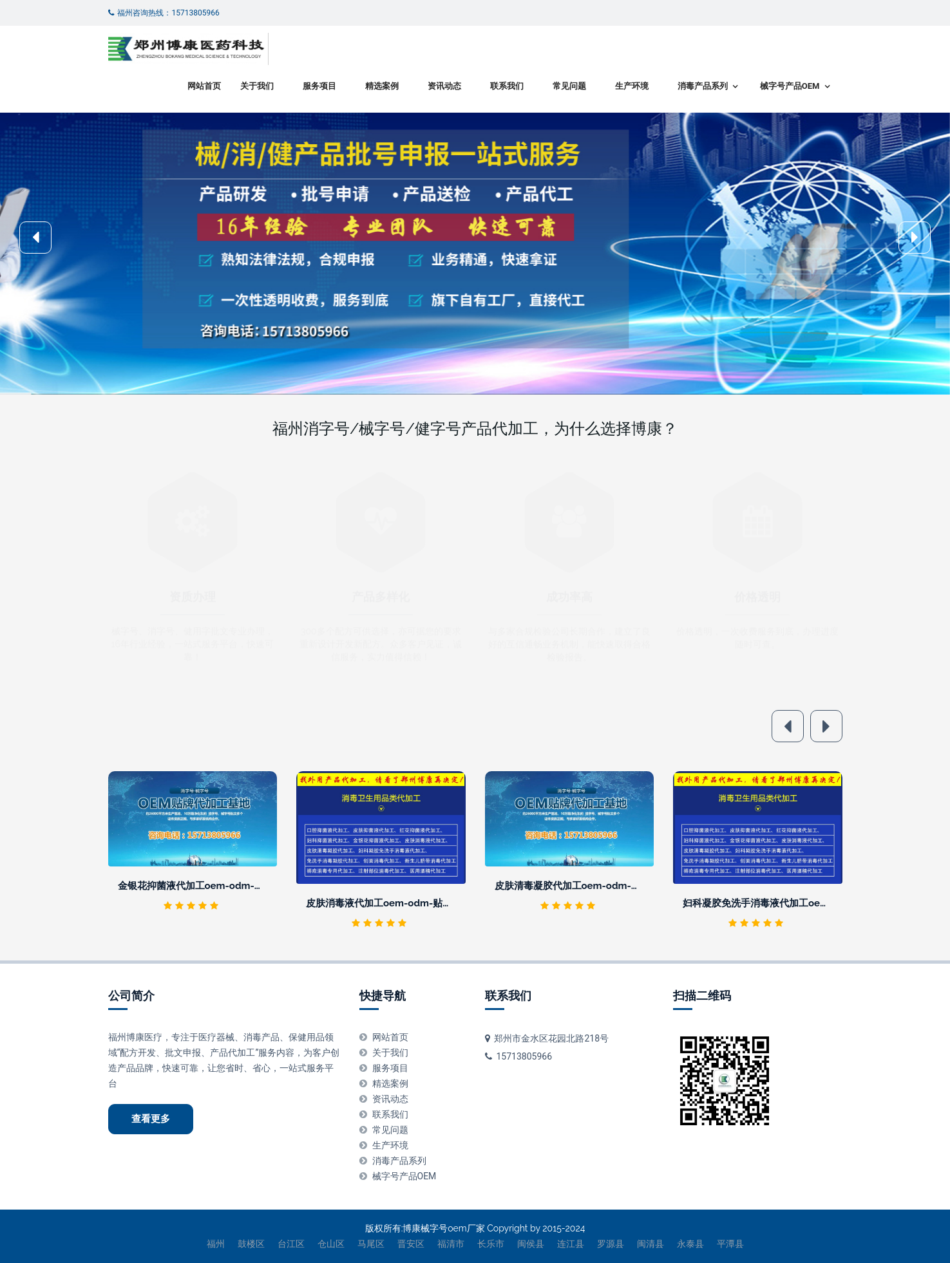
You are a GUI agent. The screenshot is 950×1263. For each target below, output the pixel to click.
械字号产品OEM (790, 86)
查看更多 (150, 1119)
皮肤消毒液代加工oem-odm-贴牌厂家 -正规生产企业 (421, 903)
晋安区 (410, 1244)
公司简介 (131, 995)
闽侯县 (530, 1244)
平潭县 (730, 1244)
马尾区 (371, 1244)
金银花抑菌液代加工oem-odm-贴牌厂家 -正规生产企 (233, 886)
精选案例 (382, 86)
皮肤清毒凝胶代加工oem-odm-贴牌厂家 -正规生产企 (610, 886)
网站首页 (204, 86)
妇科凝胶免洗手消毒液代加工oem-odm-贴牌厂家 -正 (798, 903)
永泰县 (690, 1244)
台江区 (291, 1244)
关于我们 (257, 86)
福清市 (450, 1244)
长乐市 (490, 1244)
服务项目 (319, 86)
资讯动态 (444, 86)
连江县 (570, 1244)
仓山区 (331, 1244)
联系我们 (507, 86)
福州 (216, 1244)
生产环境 (632, 86)
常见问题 (569, 86)
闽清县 (650, 1244)
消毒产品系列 (703, 86)
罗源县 (610, 1244)
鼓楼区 (251, 1244)
